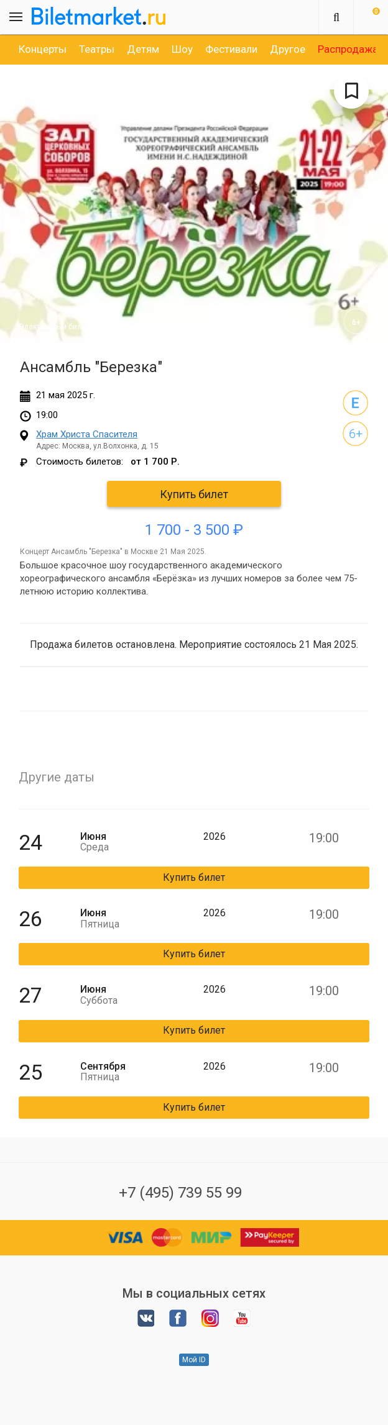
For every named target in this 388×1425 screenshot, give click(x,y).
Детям (143, 49)
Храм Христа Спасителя (86, 434)
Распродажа (348, 49)
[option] (42, 49)
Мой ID (194, 1359)
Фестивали (231, 49)
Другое (287, 49)
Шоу (182, 49)
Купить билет (194, 494)
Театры (96, 49)
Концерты (43, 49)
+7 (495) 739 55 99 (180, 1193)
